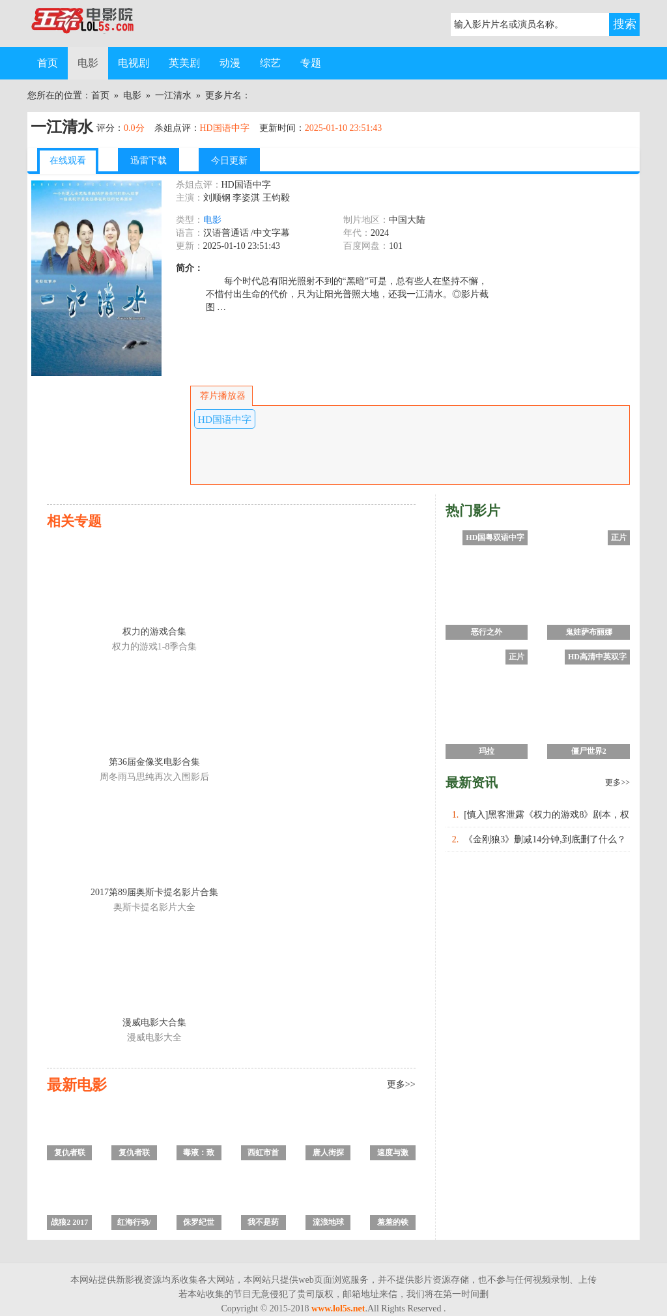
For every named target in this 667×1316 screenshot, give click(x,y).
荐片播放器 (221, 396)
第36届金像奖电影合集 (154, 762)
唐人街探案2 (328, 1154)
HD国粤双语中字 (495, 537)
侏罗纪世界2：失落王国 (198, 1224)
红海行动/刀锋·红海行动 (133, 1224)
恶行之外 (486, 632)
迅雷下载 (148, 160)
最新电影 (77, 1084)
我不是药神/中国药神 (263, 1224)
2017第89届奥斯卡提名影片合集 (154, 892)
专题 (310, 62)
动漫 (230, 62)
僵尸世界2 (588, 751)
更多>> (401, 1084)
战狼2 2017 (69, 1222)
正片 (619, 537)
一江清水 (173, 95)
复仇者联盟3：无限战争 (134, 1154)
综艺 (270, 62)
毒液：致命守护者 (198, 1154)
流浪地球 (328, 1222)
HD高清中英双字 (597, 656)
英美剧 (184, 62)
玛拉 (486, 751)
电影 (88, 62)
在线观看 (68, 160)
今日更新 (229, 160)
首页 (47, 62)
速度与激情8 (392, 1154)
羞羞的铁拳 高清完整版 (392, 1224)
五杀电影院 (92, 23)
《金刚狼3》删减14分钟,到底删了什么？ (545, 839)
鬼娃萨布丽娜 (588, 632)
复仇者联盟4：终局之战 (69, 1154)
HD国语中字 (224, 419)
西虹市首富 (263, 1154)
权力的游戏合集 (154, 632)
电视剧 (133, 62)
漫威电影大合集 (154, 1022)
